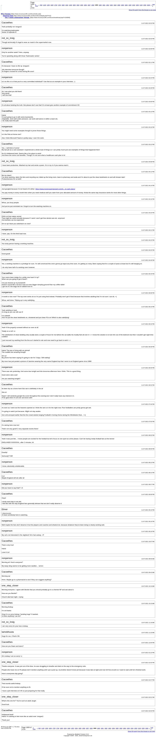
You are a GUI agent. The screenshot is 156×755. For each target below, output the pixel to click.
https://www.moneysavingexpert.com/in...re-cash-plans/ (55, 189)
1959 (137, 5)
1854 (77, 5)
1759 (55, 5)
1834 (66, 5)
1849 (70, 5)
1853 (74, 5)
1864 (115, 5)
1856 (85, 5)
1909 (129, 5)
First (36, 5)
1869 (122, 5)
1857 (89, 5)
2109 (141, 5)
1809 (63, 5)
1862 (107, 5)
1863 (111, 5)
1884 (126, 5)
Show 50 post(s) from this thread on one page (142, 10)
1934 (133, 5)
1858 (92, 5)
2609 (148, 5)
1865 (118, 5)
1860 (100, 5)
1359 (48, 5)
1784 (59, 5)
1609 (51, 5)
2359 (144, 5)
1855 (81, 5)
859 (41, 5)
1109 (44, 5)
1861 (103, 5)
